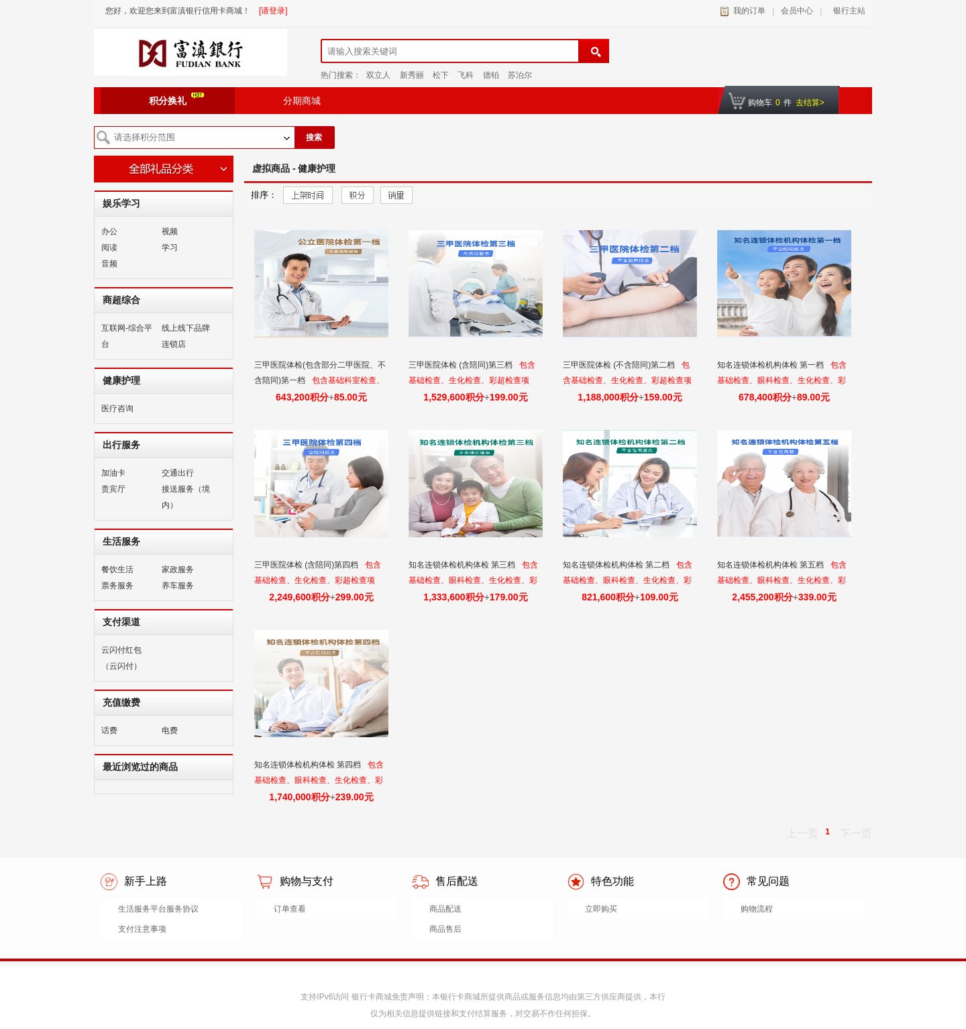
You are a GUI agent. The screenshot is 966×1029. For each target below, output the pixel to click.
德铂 (491, 75)
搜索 (314, 137)
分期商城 (302, 100)
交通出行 (178, 473)
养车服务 (178, 585)
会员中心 (797, 10)
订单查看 (290, 909)
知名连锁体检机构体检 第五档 (771, 565)
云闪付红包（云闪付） (121, 658)
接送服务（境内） (186, 497)
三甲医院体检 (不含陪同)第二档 (620, 365)
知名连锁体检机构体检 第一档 (771, 365)
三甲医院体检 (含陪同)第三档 (462, 365)
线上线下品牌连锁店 (186, 336)
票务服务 (117, 585)
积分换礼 (176, 99)
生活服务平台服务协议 (158, 909)
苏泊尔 (520, 75)
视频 (170, 231)
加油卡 (113, 473)
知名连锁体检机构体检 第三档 (463, 565)
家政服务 (178, 569)
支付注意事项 (142, 929)
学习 (170, 247)
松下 (441, 75)
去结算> (810, 102)
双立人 (378, 75)
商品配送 (445, 909)
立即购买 (601, 909)
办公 (109, 231)
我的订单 (749, 10)
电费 (170, 730)
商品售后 (445, 929)
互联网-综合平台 (126, 336)
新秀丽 (412, 75)
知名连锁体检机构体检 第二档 (617, 565)
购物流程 (757, 909)
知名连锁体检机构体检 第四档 (309, 764)
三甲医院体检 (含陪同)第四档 (307, 565)
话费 (109, 730)
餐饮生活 (117, 569)
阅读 (109, 247)
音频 (109, 263)
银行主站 (846, 10)
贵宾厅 (113, 489)
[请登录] (273, 10)
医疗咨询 (117, 408)
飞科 (466, 75)
